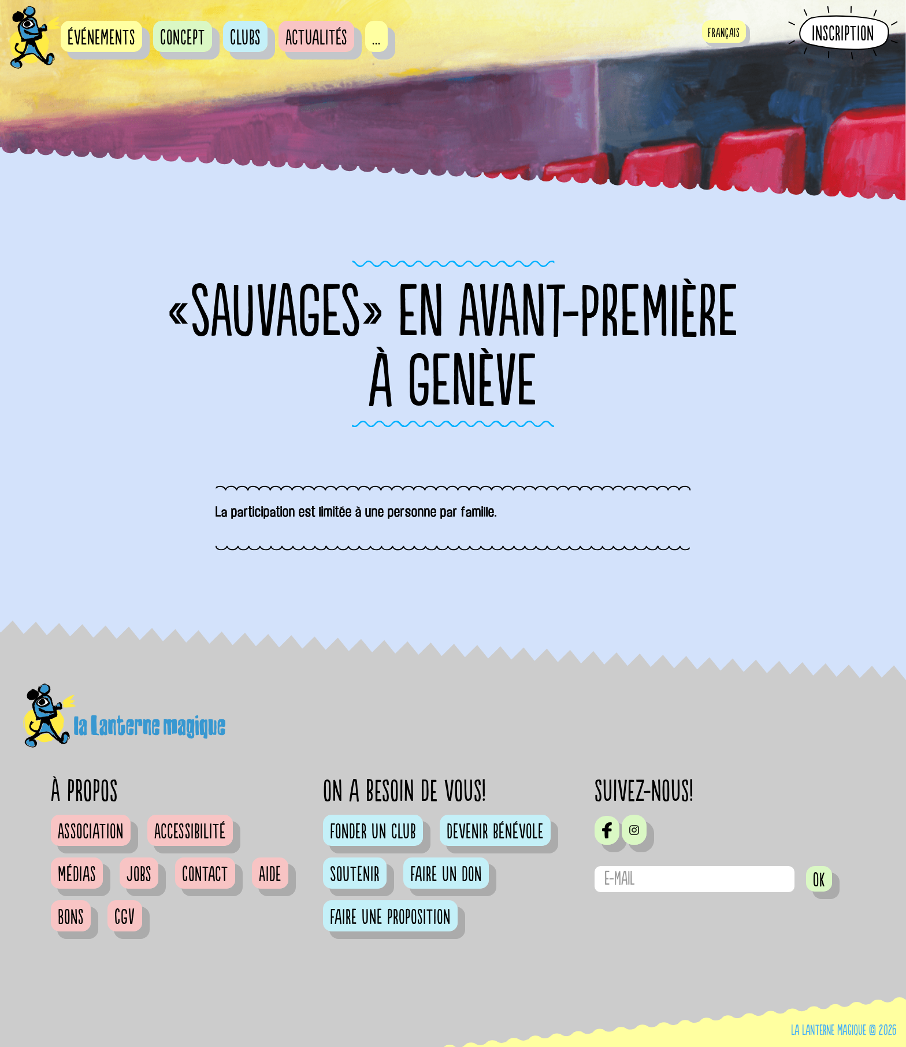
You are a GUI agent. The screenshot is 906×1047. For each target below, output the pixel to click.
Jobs (139, 875)
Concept (182, 38)
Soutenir (355, 875)
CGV (124, 917)
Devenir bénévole (495, 832)
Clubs (245, 38)
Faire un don (446, 875)
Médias (77, 875)
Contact (205, 875)
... (376, 38)
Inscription (843, 33)
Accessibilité (190, 832)
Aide (270, 875)
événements (101, 38)
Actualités (316, 38)
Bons (71, 917)
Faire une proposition (390, 917)
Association (91, 832)
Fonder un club (373, 832)
